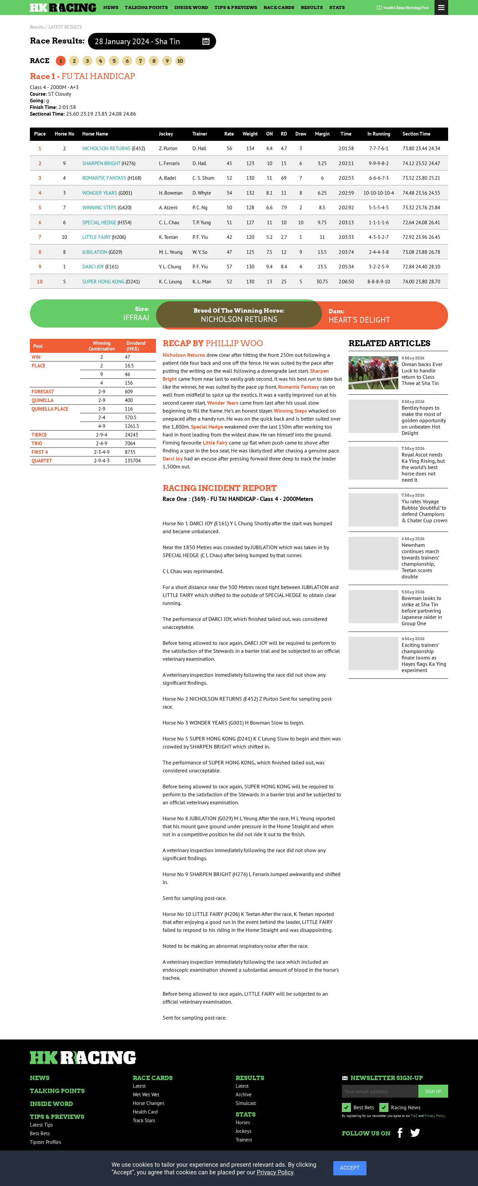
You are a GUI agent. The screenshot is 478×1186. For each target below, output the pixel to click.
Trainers (244, 1140)
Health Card (145, 1112)
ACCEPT (350, 1167)
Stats (337, 7)
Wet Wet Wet (146, 1094)
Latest (139, 1086)
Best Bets (40, 1133)
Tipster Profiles (45, 1142)
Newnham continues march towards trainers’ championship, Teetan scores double (420, 561)
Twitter (415, 1133)
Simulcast (246, 1103)
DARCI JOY (100, 266)
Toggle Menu (441, 7)
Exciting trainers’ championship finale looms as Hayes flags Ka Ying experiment (424, 657)
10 (180, 61)
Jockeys (243, 1131)
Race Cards (279, 7)
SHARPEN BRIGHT (108, 163)
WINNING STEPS (106, 207)
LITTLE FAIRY (104, 237)
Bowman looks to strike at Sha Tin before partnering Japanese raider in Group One (422, 611)
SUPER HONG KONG (111, 281)
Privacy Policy (435, 1116)
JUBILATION (102, 252)
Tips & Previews (235, 7)
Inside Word (191, 7)
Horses (243, 1122)
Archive (244, 1094)
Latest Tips (41, 1125)
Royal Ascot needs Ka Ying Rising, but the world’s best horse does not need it (423, 467)
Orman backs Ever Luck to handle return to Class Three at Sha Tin (422, 373)
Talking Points (146, 7)
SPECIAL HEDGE (106, 222)
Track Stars (144, 1120)
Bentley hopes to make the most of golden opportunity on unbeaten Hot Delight (423, 420)
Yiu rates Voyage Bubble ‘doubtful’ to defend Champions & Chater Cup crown (424, 511)
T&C (414, 1116)
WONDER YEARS (107, 193)
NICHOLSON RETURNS (113, 148)
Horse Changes (148, 1103)
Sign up (433, 1091)
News (111, 7)
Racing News (406, 1107)
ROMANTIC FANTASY (111, 178)
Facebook (399, 1133)
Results (312, 7)
